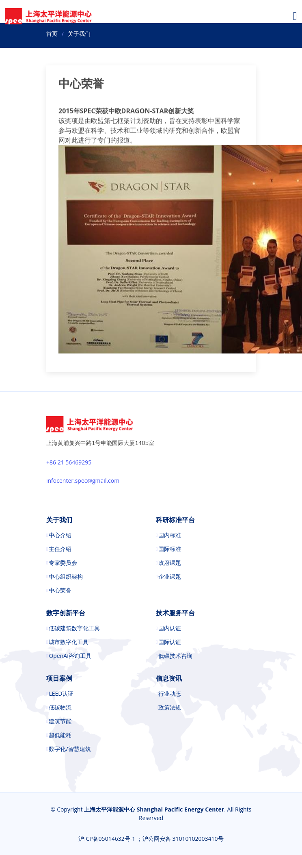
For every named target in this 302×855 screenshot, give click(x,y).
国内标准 (169, 535)
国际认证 (169, 642)
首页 (52, 33)
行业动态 (169, 694)
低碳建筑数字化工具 (74, 628)
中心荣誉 (60, 590)
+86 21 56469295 (68, 462)
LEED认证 (61, 694)
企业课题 (169, 576)
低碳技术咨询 (175, 656)
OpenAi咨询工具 (70, 656)
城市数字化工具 (68, 642)
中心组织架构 (66, 576)
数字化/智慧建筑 (70, 749)
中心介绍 (60, 535)
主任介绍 (60, 549)
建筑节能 (60, 721)
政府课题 (169, 563)
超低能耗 (60, 735)
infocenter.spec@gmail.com (82, 480)
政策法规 (169, 707)
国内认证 (169, 628)
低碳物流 (60, 707)
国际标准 (169, 549)
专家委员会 (63, 563)
